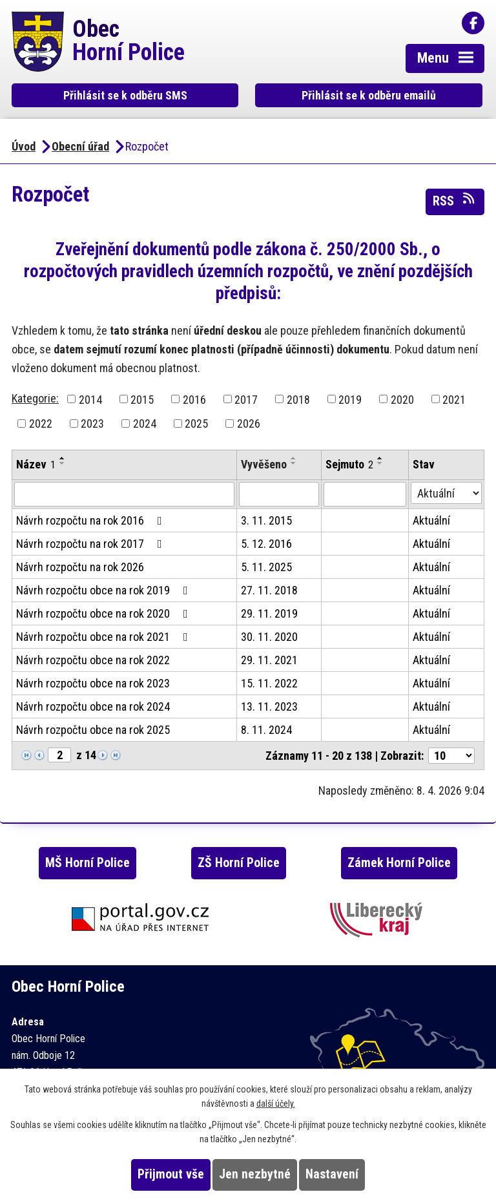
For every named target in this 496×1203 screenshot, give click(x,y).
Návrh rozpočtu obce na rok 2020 (104, 613)
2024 (144, 423)
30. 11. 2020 (269, 636)
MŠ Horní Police (87, 862)
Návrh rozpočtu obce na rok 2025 (93, 730)
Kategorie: (35, 398)
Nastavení (331, 1174)
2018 (298, 399)
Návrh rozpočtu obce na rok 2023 (93, 683)
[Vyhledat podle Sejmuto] (365, 494)
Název (36, 464)
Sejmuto (349, 464)
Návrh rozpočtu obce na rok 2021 (104, 636)
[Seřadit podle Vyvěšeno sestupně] (294, 463)
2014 (90, 399)
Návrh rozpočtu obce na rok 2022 (93, 660)
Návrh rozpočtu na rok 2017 (91, 543)
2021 (454, 399)
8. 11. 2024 (266, 730)
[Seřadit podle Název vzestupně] (63, 458)
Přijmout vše (171, 1174)
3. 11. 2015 (266, 520)
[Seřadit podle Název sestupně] (63, 463)
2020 (402, 399)
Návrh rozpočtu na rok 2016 (91, 520)
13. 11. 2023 (269, 706)
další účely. (275, 1103)
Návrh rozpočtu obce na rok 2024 (93, 706)
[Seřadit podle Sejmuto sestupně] (380, 463)
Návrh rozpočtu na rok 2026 (80, 567)
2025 (196, 423)
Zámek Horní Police (399, 862)
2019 (350, 399)
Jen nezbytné (255, 1174)
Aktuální (431, 520)
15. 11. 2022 (269, 683)
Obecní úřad (80, 146)
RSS (455, 200)
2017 (246, 399)
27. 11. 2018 (269, 590)
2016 (194, 399)
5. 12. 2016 (266, 543)
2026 (248, 423)
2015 (142, 399)
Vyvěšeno (264, 464)
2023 (92, 423)
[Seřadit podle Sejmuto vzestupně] (380, 458)
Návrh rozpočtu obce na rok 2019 (104, 590)
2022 (40, 423)
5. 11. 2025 (266, 567)
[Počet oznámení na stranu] (451, 756)
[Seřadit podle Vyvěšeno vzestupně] (294, 458)
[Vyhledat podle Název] (124, 494)
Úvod (24, 146)
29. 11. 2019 (269, 613)
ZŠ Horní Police (239, 862)
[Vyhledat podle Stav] (446, 493)
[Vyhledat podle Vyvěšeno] (279, 494)
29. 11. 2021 (269, 660)
